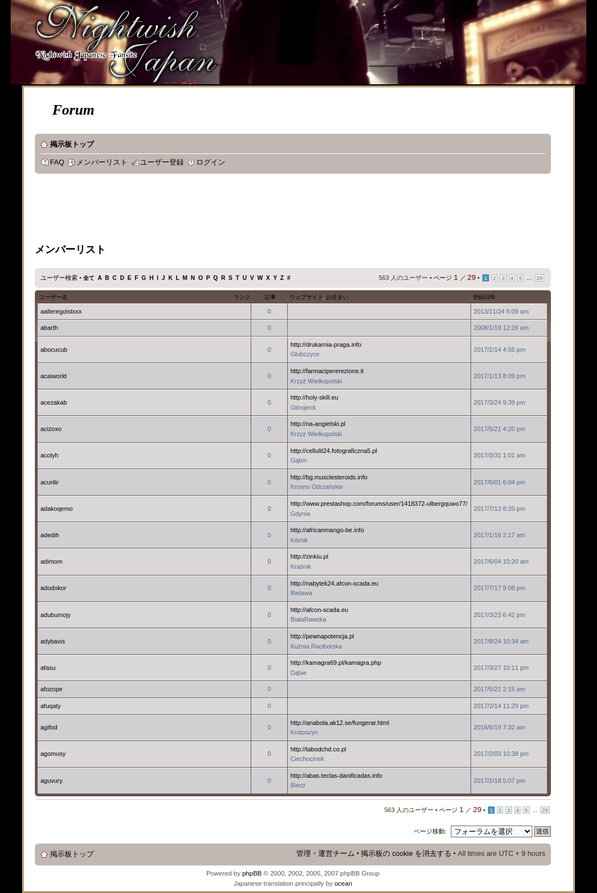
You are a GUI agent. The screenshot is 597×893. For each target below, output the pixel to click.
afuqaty (50, 705)
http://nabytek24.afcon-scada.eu (335, 583)
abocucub (53, 349)
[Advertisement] (239, 210)
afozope (51, 689)
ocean (343, 883)
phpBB (252, 873)
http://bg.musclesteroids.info (329, 477)
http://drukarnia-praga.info (326, 344)
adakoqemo (56, 508)
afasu (48, 667)
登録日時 (484, 297)
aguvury (51, 780)
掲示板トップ (72, 144)
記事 (270, 297)
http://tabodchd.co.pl (318, 749)
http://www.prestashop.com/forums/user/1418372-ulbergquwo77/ (379, 503)
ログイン (210, 162)
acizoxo (50, 428)
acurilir (49, 482)
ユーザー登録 (162, 162)
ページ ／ (454, 277)
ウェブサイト (306, 297)
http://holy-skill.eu (314, 397)
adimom (51, 561)
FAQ (57, 162)
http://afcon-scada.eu (320, 609)
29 (539, 278)
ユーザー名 (53, 297)
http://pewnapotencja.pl (322, 636)
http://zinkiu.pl (309, 556)
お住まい (337, 297)
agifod (48, 727)
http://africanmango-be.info (327, 530)
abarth (49, 327)
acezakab (53, 402)
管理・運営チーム (325, 854)
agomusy (53, 753)
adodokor (53, 587)
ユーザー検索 (59, 277)
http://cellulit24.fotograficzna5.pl (334, 450)
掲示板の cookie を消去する (406, 854)
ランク (242, 297)
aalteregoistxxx (61, 311)
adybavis (52, 641)
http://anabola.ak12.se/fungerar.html (340, 722)
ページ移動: (430, 831)
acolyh (49, 455)
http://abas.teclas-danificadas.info (336, 775)
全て (88, 278)
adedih (49, 535)
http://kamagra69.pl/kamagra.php (336, 662)
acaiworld (53, 376)
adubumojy (55, 614)
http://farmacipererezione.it (327, 371)
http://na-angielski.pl (318, 423)
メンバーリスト (102, 162)
